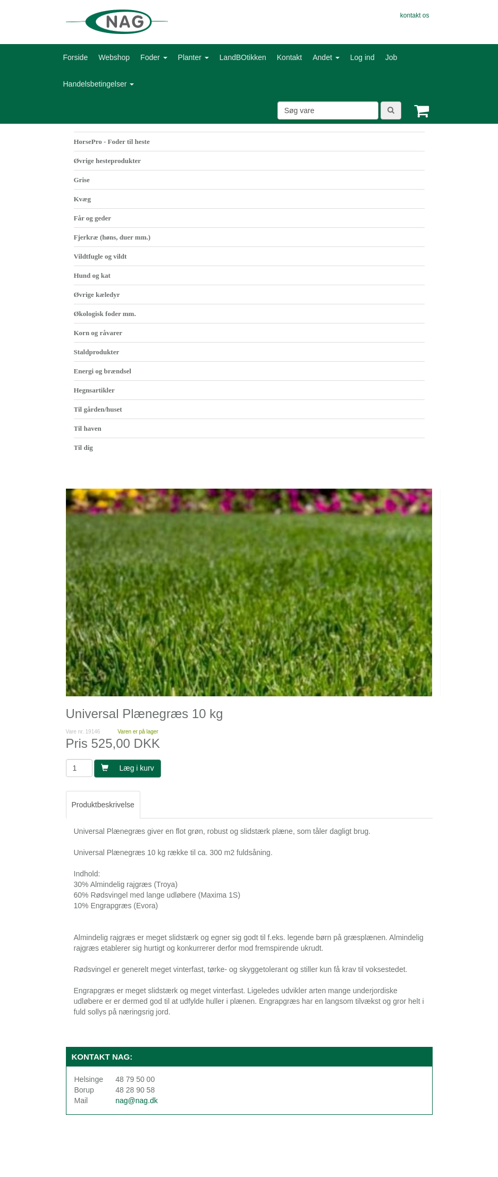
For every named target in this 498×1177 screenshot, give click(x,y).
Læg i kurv (127, 768)
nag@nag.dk (136, 1100)
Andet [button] (326, 57)
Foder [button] (153, 57)
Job (391, 57)
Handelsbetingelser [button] (98, 84)
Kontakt (289, 57)
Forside (75, 57)
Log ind (362, 57)
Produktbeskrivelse (103, 804)
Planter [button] (193, 57)
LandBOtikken (243, 57)
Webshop (114, 57)
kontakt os (414, 15)
